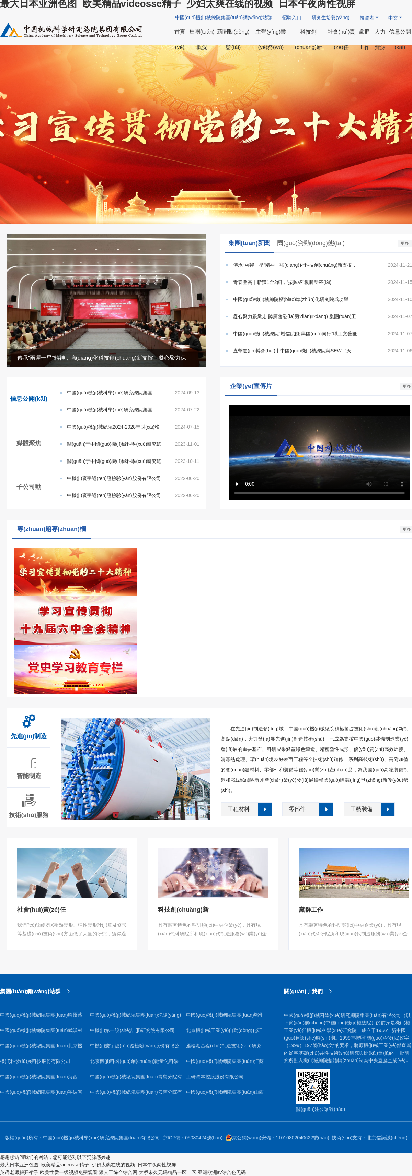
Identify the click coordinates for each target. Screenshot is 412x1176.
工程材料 (239, 809)
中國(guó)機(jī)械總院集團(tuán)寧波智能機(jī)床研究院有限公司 (41, 1094)
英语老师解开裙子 (19, 1172)
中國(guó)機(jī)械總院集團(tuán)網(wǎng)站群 (223, 17)
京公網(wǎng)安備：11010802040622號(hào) (277, 1137)
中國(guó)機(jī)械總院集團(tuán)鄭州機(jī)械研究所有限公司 (225, 1017)
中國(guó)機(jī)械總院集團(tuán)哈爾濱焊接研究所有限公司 (41, 1017)
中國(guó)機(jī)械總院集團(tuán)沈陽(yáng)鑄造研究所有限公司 (135, 1017)
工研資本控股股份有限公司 (215, 1076)
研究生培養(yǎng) (331, 17)
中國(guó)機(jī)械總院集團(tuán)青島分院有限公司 (136, 1079)
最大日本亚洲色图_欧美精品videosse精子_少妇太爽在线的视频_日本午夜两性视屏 (88, 1164)
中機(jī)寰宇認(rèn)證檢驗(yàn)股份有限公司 (134, 1048)
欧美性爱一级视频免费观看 (69, 1172)
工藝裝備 (362, 809)
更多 (405, 243)
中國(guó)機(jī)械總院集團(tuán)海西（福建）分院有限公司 (39, 1079)
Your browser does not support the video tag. (319, 453)
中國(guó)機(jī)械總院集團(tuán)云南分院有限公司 (136, 1094)
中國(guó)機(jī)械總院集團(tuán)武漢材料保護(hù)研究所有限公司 (41, 1033)
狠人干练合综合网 (118, 1172)
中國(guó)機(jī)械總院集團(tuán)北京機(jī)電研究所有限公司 (41, 1048)
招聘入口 (291, 17)
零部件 (297, 809)
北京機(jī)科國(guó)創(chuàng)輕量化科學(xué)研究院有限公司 (134, 1063)
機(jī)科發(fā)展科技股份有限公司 (35, 1061)
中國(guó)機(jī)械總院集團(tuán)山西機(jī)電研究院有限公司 (225, 1094)
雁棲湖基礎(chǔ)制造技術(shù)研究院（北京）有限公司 (223, 1048)
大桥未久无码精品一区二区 (167, 1172)
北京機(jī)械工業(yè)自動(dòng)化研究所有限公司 (224, 1033)
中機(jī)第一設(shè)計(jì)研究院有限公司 (132, 1030)
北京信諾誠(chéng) (387, 1137)
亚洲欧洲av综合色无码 (222, 1172)
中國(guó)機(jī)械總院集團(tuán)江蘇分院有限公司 (225, 1063)
